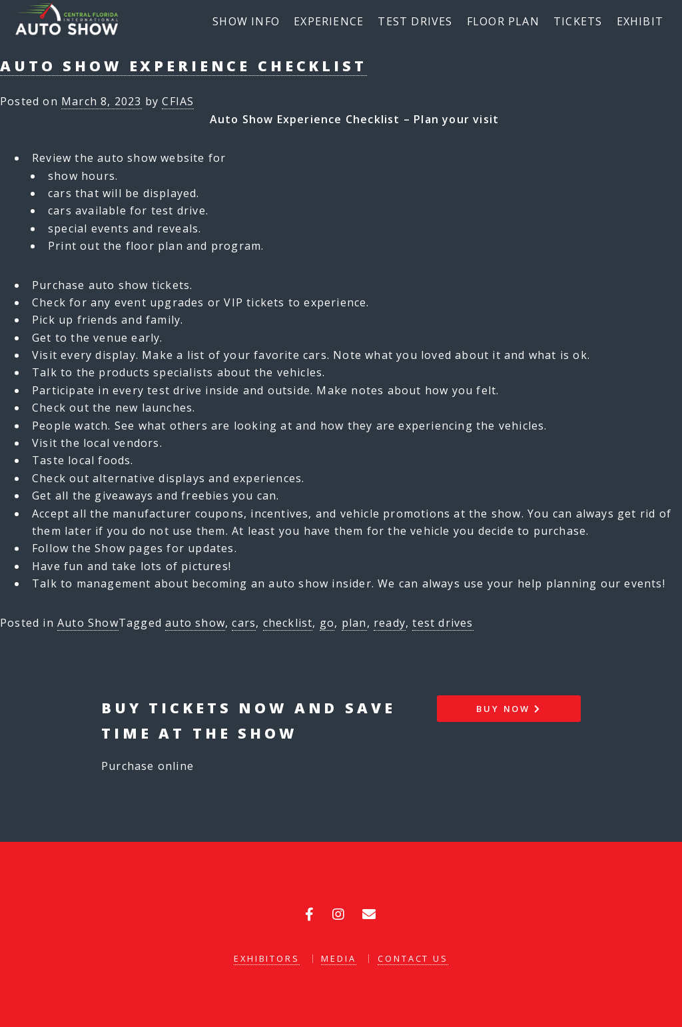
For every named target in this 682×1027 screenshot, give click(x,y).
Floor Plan (503, 21)
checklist (288, 622)
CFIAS (178, 101)
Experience (329, 21)
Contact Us (413, 958)
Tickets (577, 21)
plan (354, 622)
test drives (442, 622)
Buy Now (508, 709)
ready (390, 622)
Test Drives (415, 21)
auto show (195, 622)
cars (244, 622)
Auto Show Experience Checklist (183, 65)
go (327, 622)
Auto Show (88, 622)
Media (338, 958)
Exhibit (640, 21)
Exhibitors (267, 958)
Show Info (246, 21)
